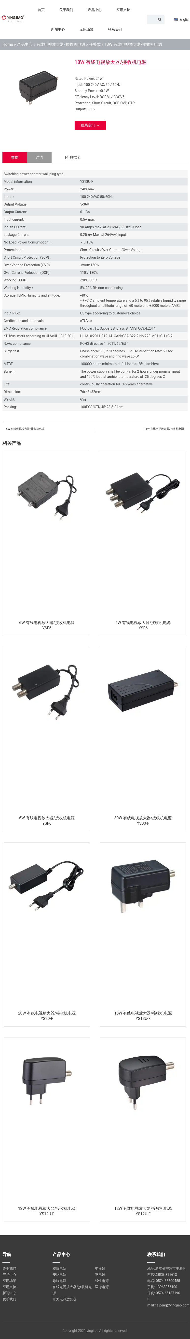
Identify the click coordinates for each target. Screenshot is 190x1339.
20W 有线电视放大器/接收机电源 (47, 1013)
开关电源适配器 (65, 1299)
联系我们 (115, 29)
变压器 (100, 1268)
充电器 (100, 1275)
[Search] (159, 19)
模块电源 (59, 1268)
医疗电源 (102, 1287)
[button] (73, 157)
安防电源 (59, 1275)
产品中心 (95, 10)
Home (7, 44)
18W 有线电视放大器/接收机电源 (143, 1013)
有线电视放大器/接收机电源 (60, 44)
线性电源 (102, 1281)
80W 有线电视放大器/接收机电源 (143, 818)
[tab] (14, 157)
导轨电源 (59, 1281)
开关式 (95, 44)
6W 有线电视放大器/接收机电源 (47, 622)
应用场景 (86, 29)
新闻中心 (58, 29)
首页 (41, 10)
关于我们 (66, 10)
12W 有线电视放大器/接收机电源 (47, 1208)
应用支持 (123, 10)
